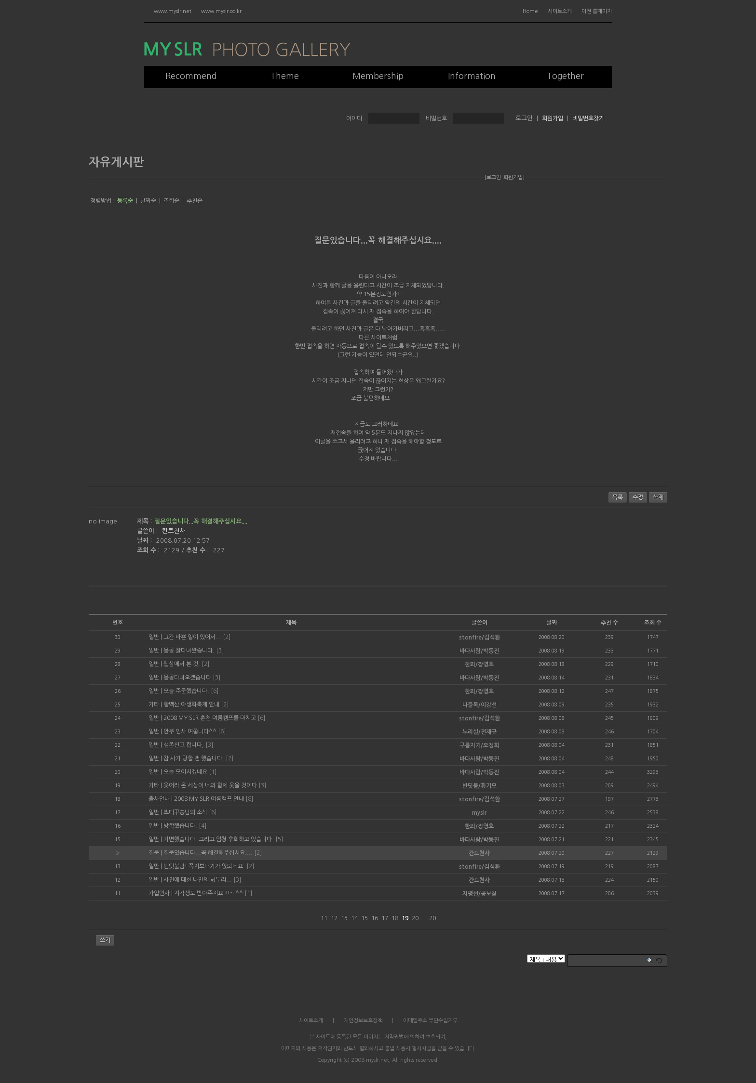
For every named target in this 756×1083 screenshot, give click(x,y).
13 (344, 918)
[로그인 (493, 177)
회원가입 (552, 118)
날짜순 (148, 201)
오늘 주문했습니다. (186, 691)
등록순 (125, 201)
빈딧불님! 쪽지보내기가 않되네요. (204, 866)
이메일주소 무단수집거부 (430, 1020)
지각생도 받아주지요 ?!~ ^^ (208, 893)
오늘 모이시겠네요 (185, 772)
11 (324, 918)
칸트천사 (173, 531)
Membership (378, 76)
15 (364, 918)
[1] (212, 772)
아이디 (354, 118)
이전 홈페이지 (596, 11)
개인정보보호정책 (363, 1020)
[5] (279, 839)
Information (472, 76)
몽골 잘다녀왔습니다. (189, 650)
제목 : (144, 521)
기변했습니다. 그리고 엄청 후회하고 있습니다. (218, 839)
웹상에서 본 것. (181, 664)
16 (374, 918)
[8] (249, 799)
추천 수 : (198, 550)
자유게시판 (116, 162)
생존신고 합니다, (183, 745)
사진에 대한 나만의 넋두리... (197, 880)
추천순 (194, 201)
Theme (284, 76)
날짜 (551, 623)
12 (334, 918)
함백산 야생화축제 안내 (191, 704)
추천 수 (609, 623)
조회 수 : (149, 550)
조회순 (171, 201)
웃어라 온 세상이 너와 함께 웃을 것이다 (210, 785)
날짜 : (145, 540)
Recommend (191, 76)
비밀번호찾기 (588, 118)
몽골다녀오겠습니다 (187, 677)
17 (384, 918)
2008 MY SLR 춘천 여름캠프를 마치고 (209, 718)
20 (415, 918)
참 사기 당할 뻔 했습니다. (193, 758)
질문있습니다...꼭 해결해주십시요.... (378, 240)
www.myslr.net (172, 11)
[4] (202, 826)
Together (565, 76)
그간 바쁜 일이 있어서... (192, 637)
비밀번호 (436, 118)
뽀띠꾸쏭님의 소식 (185, 812)
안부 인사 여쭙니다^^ (189, 731)
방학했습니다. (180, 826)
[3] (220, 650)
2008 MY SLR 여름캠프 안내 (209, 799)
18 (395, 918)
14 (354, 918)
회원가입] (514, 177)
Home (530, 11)
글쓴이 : (148, 531)
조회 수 (653, 623)
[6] (214, 691)
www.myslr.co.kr (221, 11)
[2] (226, 637)
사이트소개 (560, 11)
